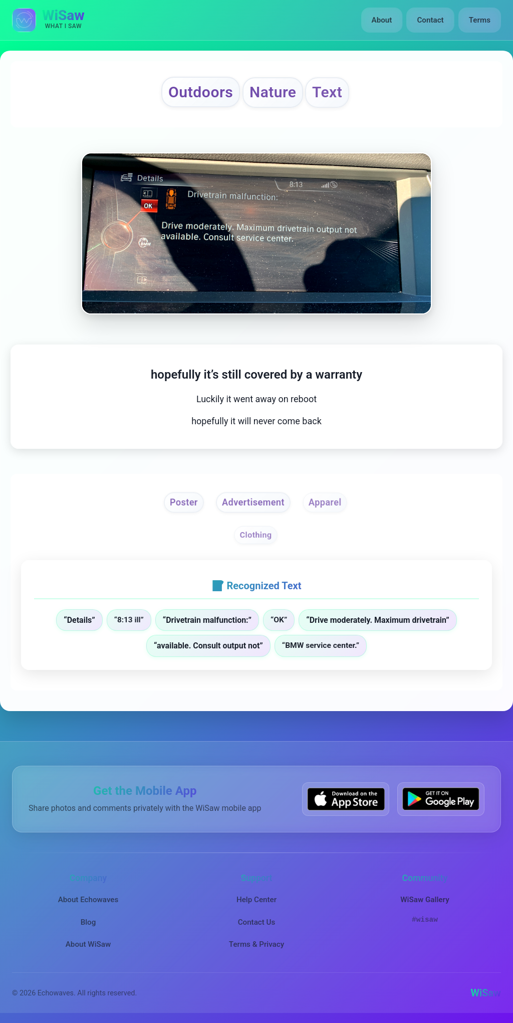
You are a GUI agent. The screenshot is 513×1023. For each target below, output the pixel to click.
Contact (430, 20)
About (382, 20)
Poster (184, 502)
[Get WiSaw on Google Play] (440, 799)
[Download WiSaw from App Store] (345, 799)
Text (327, 92)
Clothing (255, 535)
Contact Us (257, 922)
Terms (479, 20)
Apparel (324, 502)
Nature (272, 92)
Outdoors (200, 92)
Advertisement (253, 502)
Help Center (256, 899)
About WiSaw (88, 944)
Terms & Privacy (256, 944)
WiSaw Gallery (424, 899)
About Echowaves (88, 899)
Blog (88, 922)
